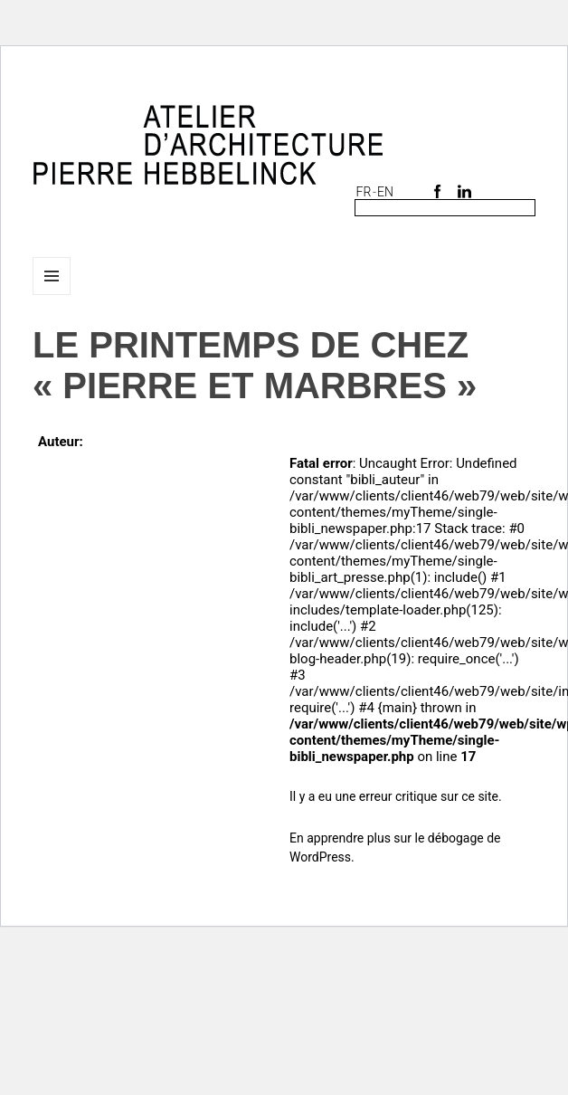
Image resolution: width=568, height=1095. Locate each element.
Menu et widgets (52, 294)
